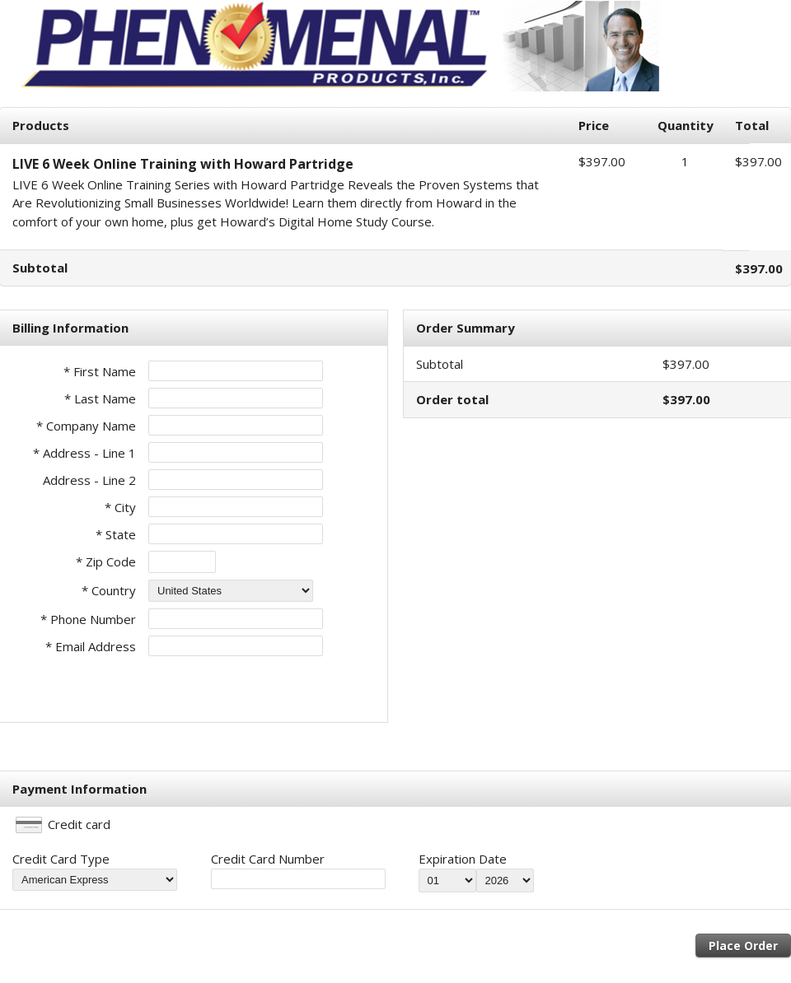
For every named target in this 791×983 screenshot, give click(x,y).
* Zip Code (106, 561)
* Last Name (100, 398)
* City (120, 507)
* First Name (99, 371)
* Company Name (86, 425)
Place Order (743, 945)
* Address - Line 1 (84, 453)
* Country (109, 590)
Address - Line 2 (89, 480)
